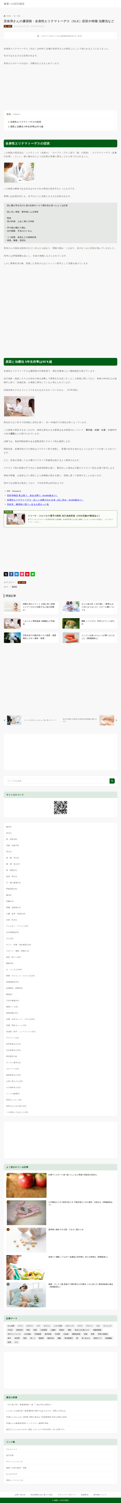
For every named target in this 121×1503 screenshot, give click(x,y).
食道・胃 (11, 877)
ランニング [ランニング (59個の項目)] (107, 1326)
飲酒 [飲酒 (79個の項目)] (9, 1343)
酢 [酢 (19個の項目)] (77, 1338)
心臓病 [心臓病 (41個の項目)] (53, 1330)
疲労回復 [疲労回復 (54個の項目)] (48, 1334)
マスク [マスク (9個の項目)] (80, 1326)
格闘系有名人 (13, 1075)
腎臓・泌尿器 (13, 908)
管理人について (14, 1100)
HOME (7, 16)
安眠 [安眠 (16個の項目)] (35, 1330)
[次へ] (89, 720)
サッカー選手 (13, 1063)
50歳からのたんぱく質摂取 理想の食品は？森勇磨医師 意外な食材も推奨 (36, 1417)
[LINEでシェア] (32, 574)
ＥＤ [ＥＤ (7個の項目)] (16, 1343)
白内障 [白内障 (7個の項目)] (57, 1334)
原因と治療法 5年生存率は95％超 (27, 126)
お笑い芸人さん (14, 1082)
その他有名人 (13, 1088)
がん (9, 939)
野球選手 (11, 1057)
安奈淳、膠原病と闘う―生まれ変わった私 (28, 504)
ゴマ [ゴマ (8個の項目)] (38, 1326)
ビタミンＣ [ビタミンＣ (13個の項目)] (70, 1326)
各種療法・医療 (14, 988)
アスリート (12, 1038)
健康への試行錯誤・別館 (16, 1468)
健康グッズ (12, 1007)
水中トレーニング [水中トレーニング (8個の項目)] (14, 1334)
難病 (9, 995)
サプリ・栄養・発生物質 (18, 945)
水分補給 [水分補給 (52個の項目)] (27, 1334)
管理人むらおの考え (16, 1106)
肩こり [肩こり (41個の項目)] (32, 1338)
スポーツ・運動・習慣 (17, 951)
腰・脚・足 (13, 864)
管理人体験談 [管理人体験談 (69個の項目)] (103, 1334)
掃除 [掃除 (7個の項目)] (69, 1330)
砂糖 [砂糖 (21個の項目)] (85, 1334)
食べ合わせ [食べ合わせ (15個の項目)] (86, 1338)
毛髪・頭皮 (12, 846)
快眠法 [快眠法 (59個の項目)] (61, 1330)
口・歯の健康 (13, 883)
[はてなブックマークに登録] (16, 574)
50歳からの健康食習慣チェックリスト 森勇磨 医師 (27, 1424)
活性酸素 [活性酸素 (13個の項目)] (38, 1334)
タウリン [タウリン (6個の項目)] (47, 1326)
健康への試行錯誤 (14, 3)
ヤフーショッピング (14, 1462)
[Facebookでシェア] (11, 574)
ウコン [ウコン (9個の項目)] (20, 1326)
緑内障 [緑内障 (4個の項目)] (17, 1338)
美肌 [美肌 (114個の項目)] (25, 1338)
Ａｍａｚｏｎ (11, 1449)
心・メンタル (14, 970)
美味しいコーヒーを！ (15, 1480)
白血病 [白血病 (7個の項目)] (66, 1334)
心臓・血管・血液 (16, 914)
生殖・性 (11, 920)
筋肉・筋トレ (13, 957)
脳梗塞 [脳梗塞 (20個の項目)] (41, 1338)
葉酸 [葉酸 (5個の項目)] (59, 1338)
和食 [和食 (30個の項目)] (28, 1330)
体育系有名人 (13, 1044)
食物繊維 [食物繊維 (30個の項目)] (108, 1338)
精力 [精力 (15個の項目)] (9, 1338)
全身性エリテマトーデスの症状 (25, 122)
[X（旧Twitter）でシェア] (6, 574)
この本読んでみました (17, 1113)
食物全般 (12, 1013)
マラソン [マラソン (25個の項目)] (89, 1326)
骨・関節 (11, 871)
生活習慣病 (12, 933)
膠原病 (14, 587)
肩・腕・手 (12, 858)
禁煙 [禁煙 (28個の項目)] (92, 1334)
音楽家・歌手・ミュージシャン (20, 1032)
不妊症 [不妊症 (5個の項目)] (10, 1330)
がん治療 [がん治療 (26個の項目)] (11, 1326)
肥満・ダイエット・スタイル (20, 976)
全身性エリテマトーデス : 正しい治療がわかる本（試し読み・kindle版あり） (45, 500)
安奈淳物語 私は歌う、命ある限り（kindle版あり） (32, 496)
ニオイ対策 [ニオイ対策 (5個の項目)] (58, 1326)
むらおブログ (11, 1474)
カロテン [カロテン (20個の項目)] (30, 1326)
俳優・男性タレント (16, 1026)
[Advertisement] (60, 87)
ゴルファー (12, 1069)
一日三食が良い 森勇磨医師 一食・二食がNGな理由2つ (29, 1405)
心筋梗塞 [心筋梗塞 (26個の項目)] (43, 1330)
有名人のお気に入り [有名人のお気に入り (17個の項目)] (82, 1330)
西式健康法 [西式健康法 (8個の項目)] (69, 1338)
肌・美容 (17, 16)
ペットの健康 (13, 1094)
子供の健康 (12, 1001)
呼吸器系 (11, 889)
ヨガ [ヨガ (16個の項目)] (98, 1326)
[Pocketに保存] (22, 574)
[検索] (112, 781)
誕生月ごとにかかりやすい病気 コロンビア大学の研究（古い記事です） (36, 1430)
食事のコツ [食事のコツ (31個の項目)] (98, 1338)
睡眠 (9, 964)
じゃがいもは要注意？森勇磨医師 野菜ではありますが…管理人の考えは (36, 1411)
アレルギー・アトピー (17, 926)
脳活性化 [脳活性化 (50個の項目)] (50, 1338)
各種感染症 (12, 982)
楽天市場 (10, 1456)
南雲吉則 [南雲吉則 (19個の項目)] (19, 1330)
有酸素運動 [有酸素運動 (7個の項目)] (97, 1330)
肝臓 (9, 902)
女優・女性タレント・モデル (20, 1019)
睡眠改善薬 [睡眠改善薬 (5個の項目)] (76, 1334)
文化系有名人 (13, 1051)
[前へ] (31, 720)
